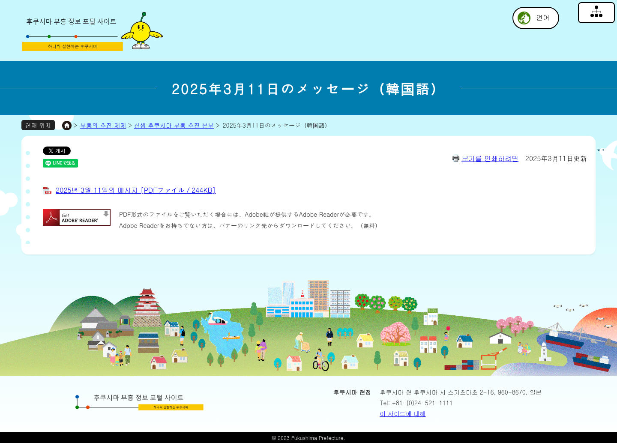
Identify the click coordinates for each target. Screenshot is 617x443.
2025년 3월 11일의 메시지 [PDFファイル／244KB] (136, 190)
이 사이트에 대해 (402, 413)
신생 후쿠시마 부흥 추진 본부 (174, 125)
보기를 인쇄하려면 (489, 158)
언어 (543, 17)
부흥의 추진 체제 (103, 125)
